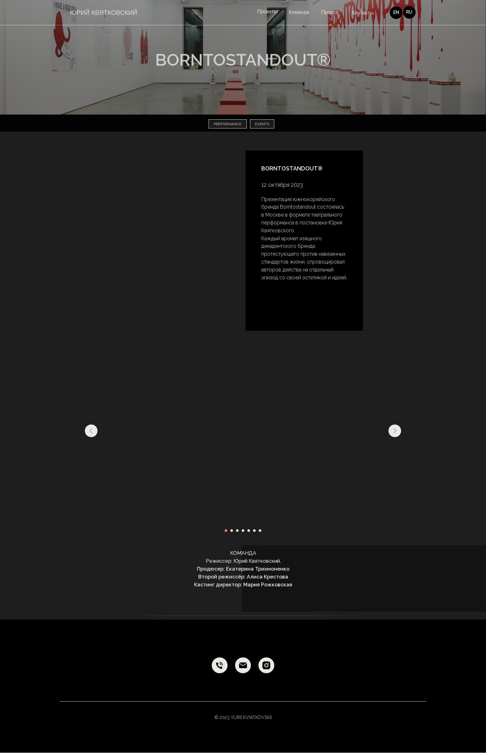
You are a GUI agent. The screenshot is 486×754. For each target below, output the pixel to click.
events (263, 124)
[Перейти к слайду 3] (237, 532)
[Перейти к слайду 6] (254, 532)
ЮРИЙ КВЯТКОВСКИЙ (103, 12)
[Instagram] (266, 666)
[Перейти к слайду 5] (248, 532)
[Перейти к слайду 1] (226, 532)
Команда (299, 12)
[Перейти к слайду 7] (260, 532)
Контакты (362, 12)
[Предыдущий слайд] (91, 432)
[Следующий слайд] (394, 432)
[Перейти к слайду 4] (243, 532)
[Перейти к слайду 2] (231, 532)
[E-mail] (243, 666)
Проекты (267, 11)
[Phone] (220, 666)
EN (396, 12)
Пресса (329, 12)
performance (227, 124)
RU (409, 12)
